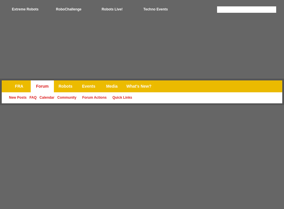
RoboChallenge (68, 9)
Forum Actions (94, 98)
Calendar (46, 98)
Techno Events (155, 9)
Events (88, 86)
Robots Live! (112, 9)
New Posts (18, 98)
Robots (65, 86)
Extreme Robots (25, 9)
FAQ (33, 98)
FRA (19, 86)
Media (112, 86)
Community (67, 98)
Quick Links (122, 98)
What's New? (139, 86)
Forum (42, 86)
